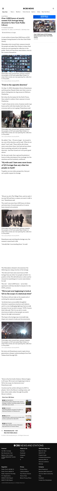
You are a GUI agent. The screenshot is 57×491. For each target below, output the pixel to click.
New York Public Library (10, 432)
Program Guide (42, 455)
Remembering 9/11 (9, 430)
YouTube (22, 450)
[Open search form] (53, 8)
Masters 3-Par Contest (7, 455)
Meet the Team (42, 450)
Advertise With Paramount (45, 471)
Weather (18, 12)
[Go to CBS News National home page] (28, 8)
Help (40, 475)
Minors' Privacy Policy (25, 478)
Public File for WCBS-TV (7, 469)
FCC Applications (6, 475)
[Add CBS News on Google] (8, 32)
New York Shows (46, 12)
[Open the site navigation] (11, 8)
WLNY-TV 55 (42, 453)
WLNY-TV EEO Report (7, 480)
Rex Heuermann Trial (6, 453)
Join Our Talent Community (46, 473)
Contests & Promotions (44, 457)
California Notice (24, 471)
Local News (4, 16)
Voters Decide (26, 12)
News (12, 12)
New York (4, 12)
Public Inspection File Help (8, 473)
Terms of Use (23, 475)
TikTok (21, 457)
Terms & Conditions (44, 461)
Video (38, 12)
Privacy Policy (23, 469)
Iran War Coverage (6, 450)
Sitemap (41, 463)
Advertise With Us (43, 459)
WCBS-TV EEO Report (7, 478)
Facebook (22, 453)
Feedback (41, 478)
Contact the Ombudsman (45, 480)
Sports (33, 12)
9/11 (16, 430)
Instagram (22, 455)
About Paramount (43, 469)
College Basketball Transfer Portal (8, 457)
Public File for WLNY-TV (7, 471)
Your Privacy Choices (25, 473)
